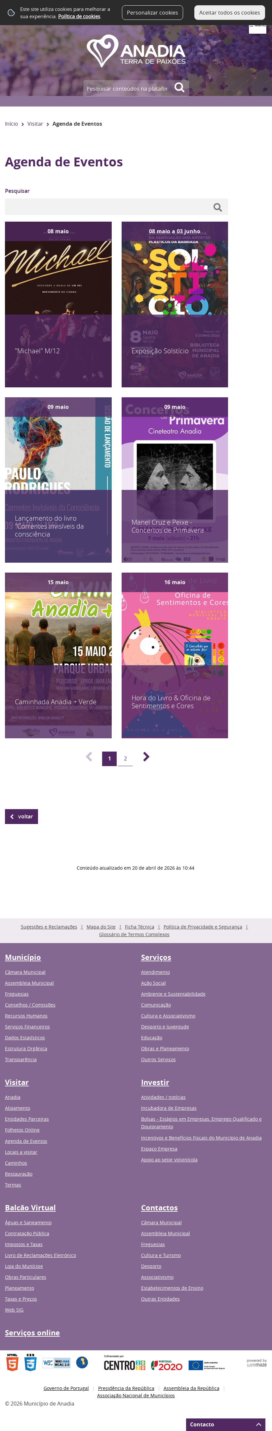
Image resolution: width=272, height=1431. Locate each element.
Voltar (25, 816)
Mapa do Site (101, 927)
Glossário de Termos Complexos (134, 934)
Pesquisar (17, 191)
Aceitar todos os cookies (229, 12)
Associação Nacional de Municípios (136, 1395)
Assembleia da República (191, 1388)
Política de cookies (79, 16)
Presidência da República (126, 1388)
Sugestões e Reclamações (49, 927)
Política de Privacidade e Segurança (203, 927)
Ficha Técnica (139, 927)
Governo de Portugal (66, 1388)
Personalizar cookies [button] (152, 12)
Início (11, 123)
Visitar (35, 123)
